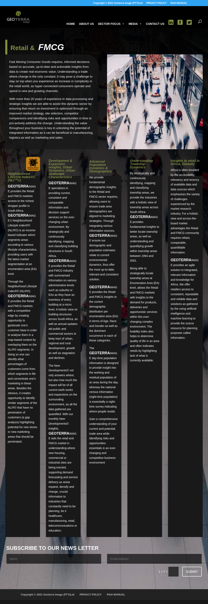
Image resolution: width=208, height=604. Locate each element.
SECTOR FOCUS (111, 23)
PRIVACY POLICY (156, 3)
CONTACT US (155, 23)
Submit (192, 571)
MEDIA (135, 23)
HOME (70, 23)
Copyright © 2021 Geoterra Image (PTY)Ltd (118, 3)
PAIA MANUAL (178, 3)
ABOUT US (86, 23)
